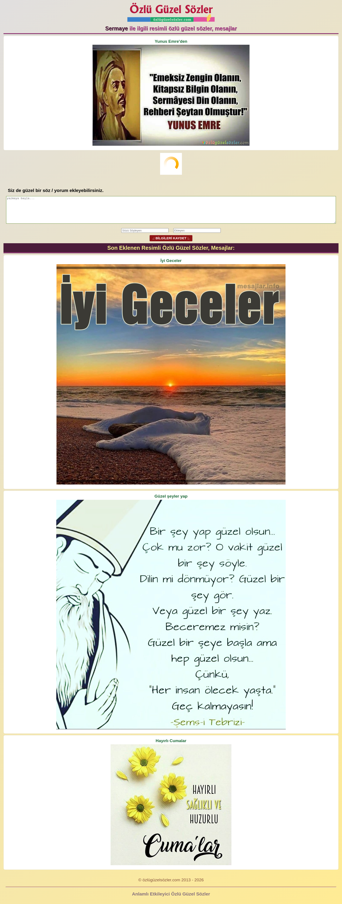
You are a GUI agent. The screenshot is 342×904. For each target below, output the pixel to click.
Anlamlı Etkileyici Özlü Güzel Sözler (171, 893)
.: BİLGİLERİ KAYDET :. (171, 238)
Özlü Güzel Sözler (171, 11)
